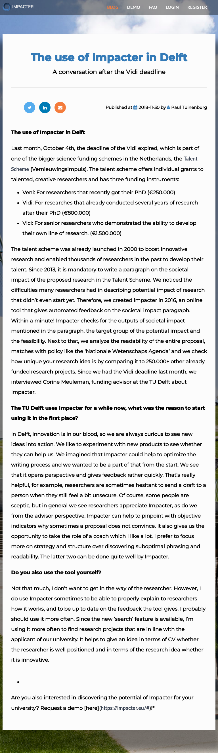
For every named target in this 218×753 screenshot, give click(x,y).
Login (172, 7)
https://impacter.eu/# (125, 708)
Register (197, 7)
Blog (112, 7)
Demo (133, 7)
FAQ (153, 7)
